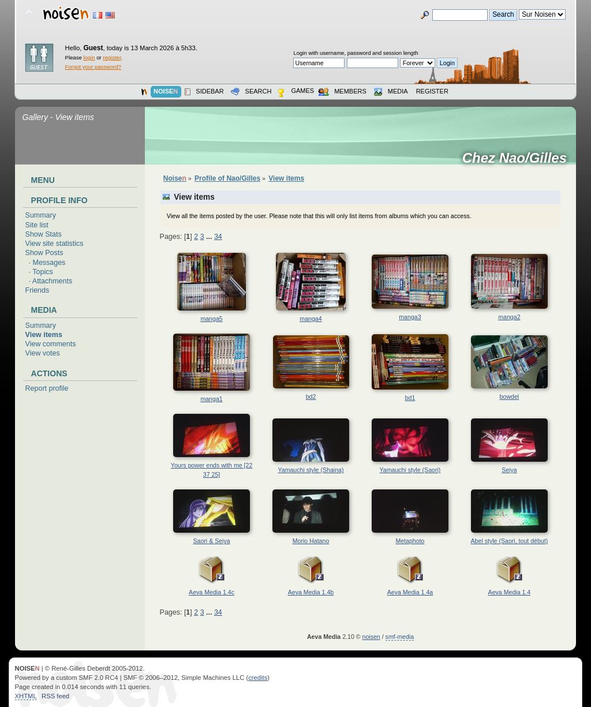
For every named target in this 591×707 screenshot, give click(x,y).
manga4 (310, 318)
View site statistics (54, 244)
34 (218, 237)
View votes (42, 353)
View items (43, 335)
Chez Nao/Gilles (518, 158)
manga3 (410, 316)
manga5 (211, 318)
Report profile (47, 388)
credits (257, 677)
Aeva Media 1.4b (311, 592)
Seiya (509, 469)
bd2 (311, 396)
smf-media (400, 636)
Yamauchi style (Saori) (410, 469)
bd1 (410, 397)
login (89, 57)
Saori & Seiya (211, 540)
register (112, 57)
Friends (37, 290)
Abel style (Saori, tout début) (509, 540)
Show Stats (43, 234)
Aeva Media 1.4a (410, 592)
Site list (36, 225)
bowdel (509, 396)
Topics (42, 272)
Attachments (52, 281)
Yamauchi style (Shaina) (310, 469)
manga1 (211, 398)
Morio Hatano (311, 540)
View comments (50, 344)
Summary (40, 215)
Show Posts (44, 253)
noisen (371, 636)
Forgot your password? (93, 66)
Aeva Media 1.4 (509, 592)
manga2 (509, 316)
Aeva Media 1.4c (211, 592)
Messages (49, 263)
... (210, 237)
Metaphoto (409, 540)
